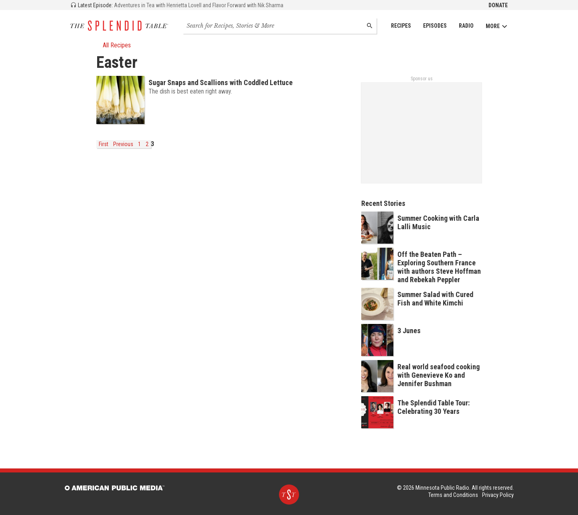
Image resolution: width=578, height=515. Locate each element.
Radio (466, 25)
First (103, 144)
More (497, 26)
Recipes (401, 25)
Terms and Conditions (453, 495)
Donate (498, 5)
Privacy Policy (498, 495)
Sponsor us (422, 78)
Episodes (435, 25)
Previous (123, 144)
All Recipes (113, 45)
